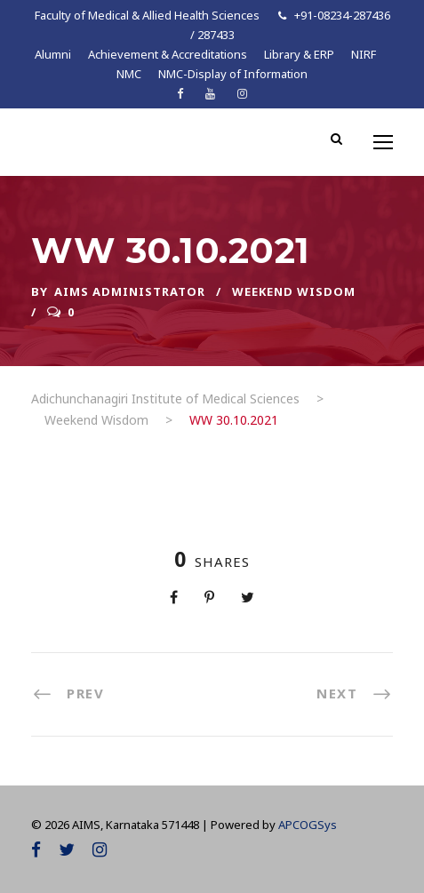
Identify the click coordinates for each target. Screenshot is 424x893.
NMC (128, 74)
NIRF (363, 54)
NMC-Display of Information (233, 74)
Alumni (53, 54)
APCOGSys (307, 825)
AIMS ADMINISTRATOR (129, 291)
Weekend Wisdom (294, 291)
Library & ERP (299, 54)
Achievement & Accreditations (167, 54)
